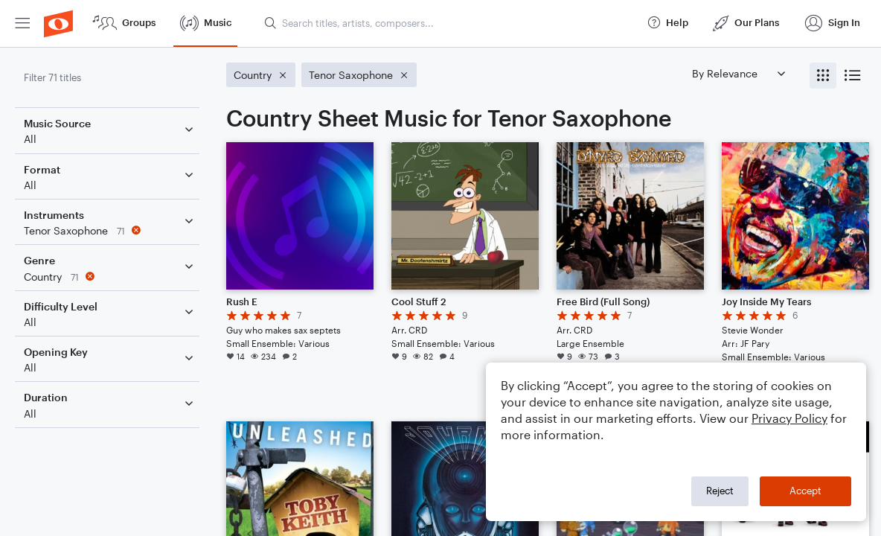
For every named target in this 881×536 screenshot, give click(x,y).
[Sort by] (738, 73)
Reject (720, 491)
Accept (805, 491)
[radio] (823, 76)
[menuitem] (22, 23)
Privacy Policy (789, 418)
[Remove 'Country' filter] (110, 276)
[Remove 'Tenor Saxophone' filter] (110, 230)
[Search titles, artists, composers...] (448, 23)
